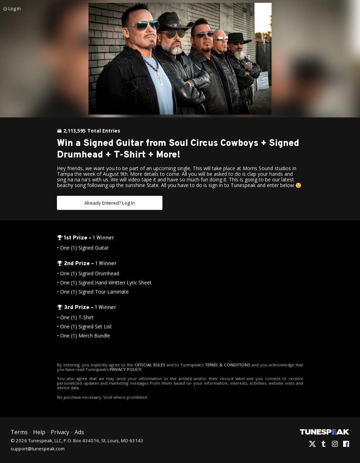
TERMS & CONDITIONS (222, 364)
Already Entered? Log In (110, 202)
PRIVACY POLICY (116, 369)
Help (39, 432)
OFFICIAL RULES (147, 364)
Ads (78, 432)
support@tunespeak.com (38, 448)
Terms (19, 432)
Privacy (59, 432)
